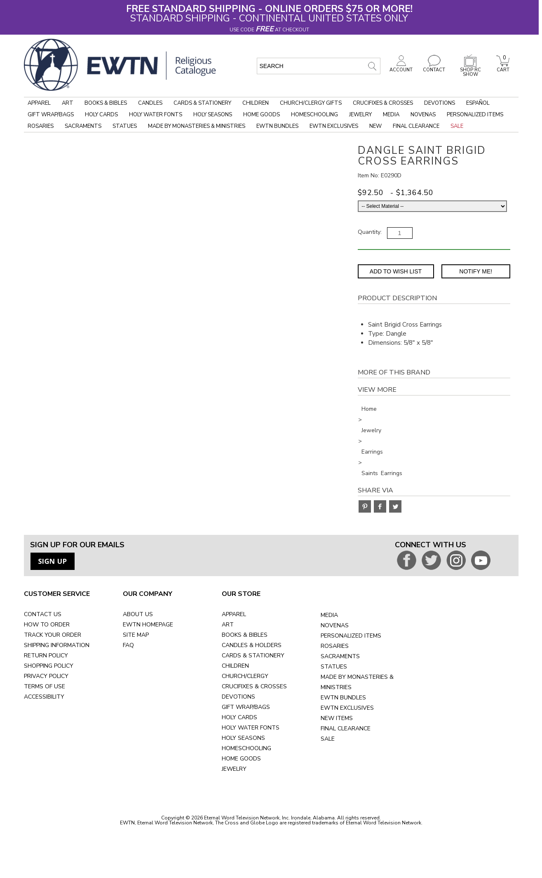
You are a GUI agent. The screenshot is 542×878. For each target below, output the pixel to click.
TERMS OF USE (44, 686)
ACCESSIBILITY (44, 697)
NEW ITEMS (337, 718)
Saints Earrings (381, 473)
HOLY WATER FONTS (250, 728)
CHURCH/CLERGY (245, 676)
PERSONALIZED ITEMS (351, 636)
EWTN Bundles (277, 126)
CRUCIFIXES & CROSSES (254, 686)
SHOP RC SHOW (470, 70)
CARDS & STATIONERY (253, 655)
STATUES (334, 667)
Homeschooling (314, 114)
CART (503, 67)
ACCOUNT (401, 67)
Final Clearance (416, 126)
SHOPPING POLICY (48, 666)
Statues (125, 126)
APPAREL (234, 614)
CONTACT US (42, 614)
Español (478, 103)
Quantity (369, 232)
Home (369, 409)
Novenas (423, 114)
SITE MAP (136, 635)
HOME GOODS (241, 759)
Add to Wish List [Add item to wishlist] (396, 271)
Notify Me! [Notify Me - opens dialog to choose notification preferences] (475, 271)
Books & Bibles (105, 103)
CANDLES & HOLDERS (252, 645)
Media (391, 114)
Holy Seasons (212, 114)
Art (67, 103)
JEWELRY (234, 769)
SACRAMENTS (340, 656)
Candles (150, 103)
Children (255, 103)
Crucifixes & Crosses (383, 103)
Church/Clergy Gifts (311, 103)
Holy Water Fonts (155, 114)
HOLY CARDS (239, 717)
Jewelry (360, 114)
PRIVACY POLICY (46, 676)
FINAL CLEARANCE (346, 728)
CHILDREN (235, 666)
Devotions (439, 103)
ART (228, 624)
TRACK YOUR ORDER (52, 635)
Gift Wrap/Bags (51, 114)
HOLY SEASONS (243, 738)
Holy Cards (101, 114)
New (375, 126)
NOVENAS (335, 625)
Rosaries (41, 126)
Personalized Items (475, 114)
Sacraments (83, 126)
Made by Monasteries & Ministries (196, 126)
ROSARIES (335, 646)
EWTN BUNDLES (343, 697)
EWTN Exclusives (334, 126)
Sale (456, 126)
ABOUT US (138, 614)
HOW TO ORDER (47, 624)
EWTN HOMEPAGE (148, 624)
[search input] (318, 66)
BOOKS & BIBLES (244, 635)
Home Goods (261, 114)
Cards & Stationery (202, 103)
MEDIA (329, 615)
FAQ (128, 645)
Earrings (372, 452)
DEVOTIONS (238, 697)
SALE (328, 739)
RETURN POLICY (46, 655)
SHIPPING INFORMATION (56, 645)
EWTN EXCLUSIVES (347, 708)
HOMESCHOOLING (246, 748)
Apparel (39, 103)
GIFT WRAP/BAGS (246, 707)
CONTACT (434, 67)
